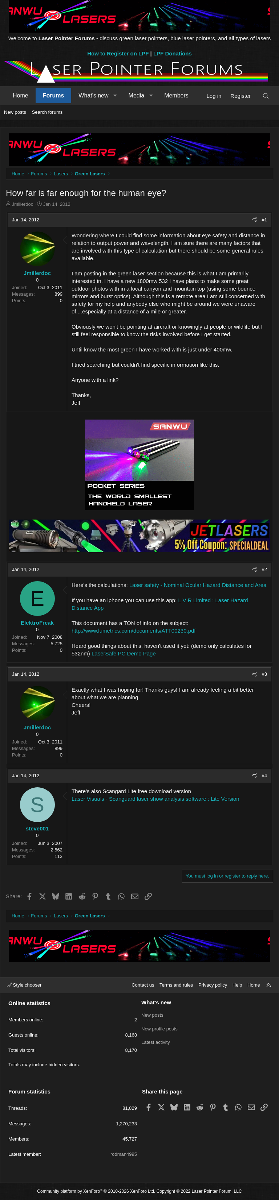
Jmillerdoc (22, 204)
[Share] (254, 220)
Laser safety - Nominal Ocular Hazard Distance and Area (198, 585)
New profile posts (159, 1027)
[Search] (266, 95)
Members (176, 95)
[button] (115, 95)
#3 (264, 674)
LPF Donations (172, 53)
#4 (264, 775)
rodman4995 (123, 1154)
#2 (264, 569)
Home (20, 95)
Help (237, 985)
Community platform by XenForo (96, 1191)
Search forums (47, 112)
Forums (53, 95)
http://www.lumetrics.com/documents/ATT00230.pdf (134, 631)
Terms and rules (176, 985)
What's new (93, 95)
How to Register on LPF (118, 53)
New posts (15, 112)
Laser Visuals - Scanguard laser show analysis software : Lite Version (155, 799)
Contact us (143, 985)
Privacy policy (212, 985)
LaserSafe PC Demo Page (124, 653)
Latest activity (155, 1040)
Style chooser (24, 985)
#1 (264, 219)
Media (137, 95)
